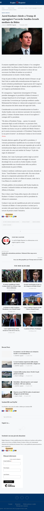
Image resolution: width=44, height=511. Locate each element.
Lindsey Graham (7, 224)
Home (3, 8)
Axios (4, 136)
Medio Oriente (11, 8)
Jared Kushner (36, 221)
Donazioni (17, 504)
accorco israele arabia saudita (11, 221)
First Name (6, 468)
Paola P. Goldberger (19, 376)
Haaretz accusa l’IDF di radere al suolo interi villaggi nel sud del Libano (27, 393)
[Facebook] (36, 2)
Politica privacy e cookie (29, 504)
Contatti (10, 504)
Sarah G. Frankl (18, 396)
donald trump (26, 221)
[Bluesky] (27, 497)
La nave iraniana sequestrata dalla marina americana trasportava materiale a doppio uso (27, 362)
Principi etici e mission (22, 506)
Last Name (6, 474)
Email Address (7, 461)
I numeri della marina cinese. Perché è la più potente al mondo (26, 372)
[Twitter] (22, 497)
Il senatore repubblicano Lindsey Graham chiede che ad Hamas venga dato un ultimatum (11, 286)
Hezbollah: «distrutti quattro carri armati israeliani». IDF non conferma (26, 383)
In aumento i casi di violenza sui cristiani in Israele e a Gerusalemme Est (26, 352)
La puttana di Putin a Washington (32, 328)
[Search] (43, 2)
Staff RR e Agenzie (11, 25)
